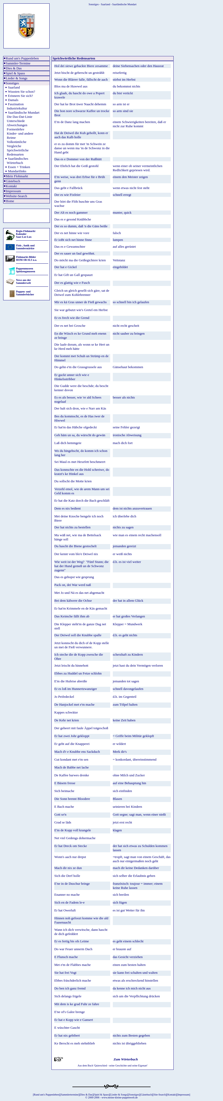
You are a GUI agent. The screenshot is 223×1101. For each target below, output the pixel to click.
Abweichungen (17, 125)
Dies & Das (14, 68)
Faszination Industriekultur (15, 106)
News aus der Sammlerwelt (23, 281)
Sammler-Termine (18, 63)
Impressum (13, 191)
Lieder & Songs (16, 78)
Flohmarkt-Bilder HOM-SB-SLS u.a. (26, 258)
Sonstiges (12, 83)
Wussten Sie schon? (21, 91)
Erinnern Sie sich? (20, 96)
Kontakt (11, 186)
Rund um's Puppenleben (22, 58)
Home (10, 201)
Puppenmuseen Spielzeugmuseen (25, 270)
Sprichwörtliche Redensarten (16, 152)
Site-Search (159, 1094)
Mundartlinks (17, 171)
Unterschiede (16, 121)
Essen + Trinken (19, 167)
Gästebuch (13, 181)
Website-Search (16, 196)
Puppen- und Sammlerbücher (25, 293)
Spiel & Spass (15, 73)
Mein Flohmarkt (17, 176)
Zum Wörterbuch (125, 1059)
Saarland (14, 87)
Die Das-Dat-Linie (19, 117)
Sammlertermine (69, 1094)
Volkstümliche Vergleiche (15, 144)
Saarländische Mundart (23, 112)
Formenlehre (15, 129)
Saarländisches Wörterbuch (16, 161)
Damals (13, 100)
